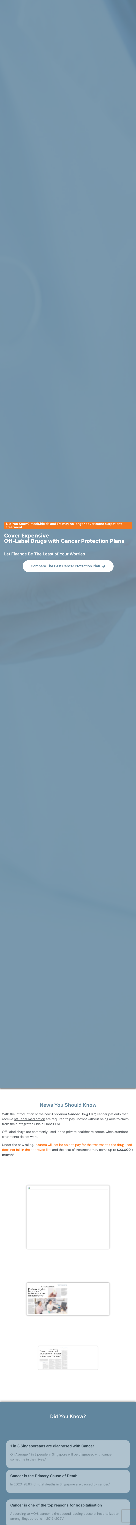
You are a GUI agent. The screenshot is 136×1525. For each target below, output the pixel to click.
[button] (68, 552)
